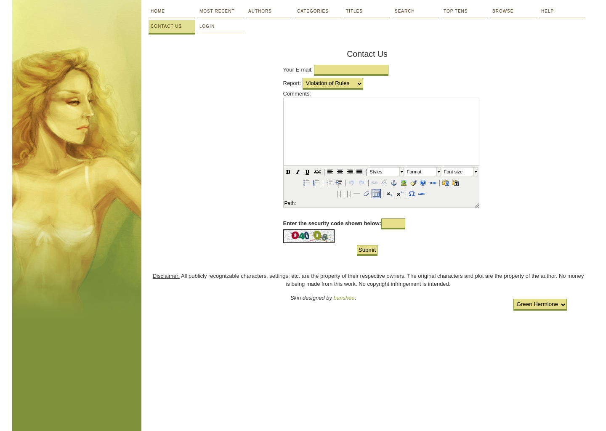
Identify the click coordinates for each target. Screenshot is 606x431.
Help (547, 11)
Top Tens (456, 11)
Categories (313, 11)
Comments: (297, 93)
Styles (376, 171)
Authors (260, 11)
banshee (344, 298)
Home (158, 11)
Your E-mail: (298, 70)
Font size (453, 171)
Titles (354, 11)
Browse (502, 11)
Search (405, 11)
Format (414, 171)
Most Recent (217, 11)
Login (207, 26)
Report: (292, 83)
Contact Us (166, 26)
